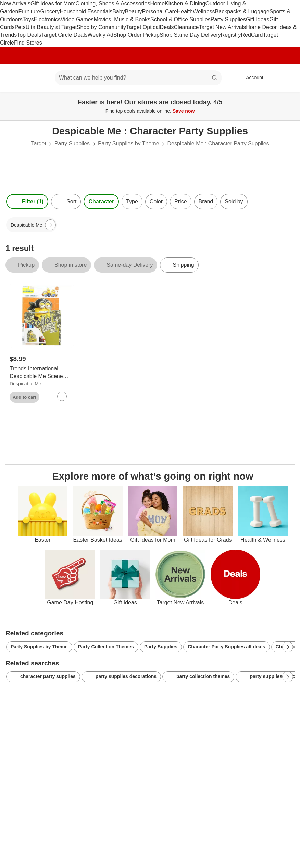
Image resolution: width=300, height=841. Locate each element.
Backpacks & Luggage (242, 11)
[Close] (290, 99)
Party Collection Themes (106, 646)
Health (185, 11)
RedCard (252, 35)
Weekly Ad (100, 35)
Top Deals (29, 35)
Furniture (29, 11)
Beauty (133, 11)
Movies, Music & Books (122, 19)
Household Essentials (86, 11)
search (215, 78)
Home (157, 4)
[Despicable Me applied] (31, 224)
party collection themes (198, 676)
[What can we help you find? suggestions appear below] (138, 77)
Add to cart (24, 397)
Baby (118, 11)
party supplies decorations (121, 676)
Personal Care (159, 11)
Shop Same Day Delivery (190, 35)
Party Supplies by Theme (128, 143)
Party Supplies (228, 19)
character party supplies (43, 676)
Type (132, 201)
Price (180, 201)
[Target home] (15, 78)
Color (156, 201)
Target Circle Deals (64, 35)
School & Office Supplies (180, 19)
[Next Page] (50, 224)
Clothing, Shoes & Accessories (113, 4)
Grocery (50, 11)
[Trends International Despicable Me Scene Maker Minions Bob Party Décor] (42, 373)
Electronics (47, 19)
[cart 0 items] (285, 77)
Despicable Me (25, 383)
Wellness (204, 11)
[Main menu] (39, 77)
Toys (28, 19)
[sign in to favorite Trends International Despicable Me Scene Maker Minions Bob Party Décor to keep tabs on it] (62, 396)
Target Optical (143, 27)
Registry (231, 35)
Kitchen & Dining (185, 4)
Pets (20, 27)
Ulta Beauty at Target (51, 27)
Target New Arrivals (222, 27)
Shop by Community (101, 27)
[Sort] (66, 201)
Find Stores (28, 43)
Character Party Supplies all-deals (226, 646)
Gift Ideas (257, 19)
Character (101, 201)
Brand (206, 201)
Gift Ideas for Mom (53, 4)
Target (38, 143)
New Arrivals (15, 4)
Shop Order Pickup (136, 35)
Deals (167, 27)
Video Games (77, 19)
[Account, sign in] (251, 77)
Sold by (234, 201)
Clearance (186, 27)
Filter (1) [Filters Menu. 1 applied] (27, 201)
